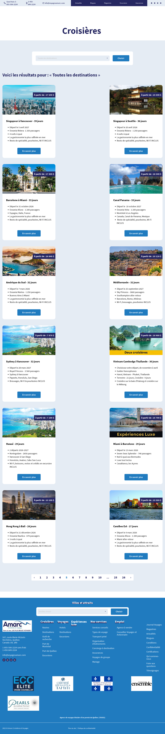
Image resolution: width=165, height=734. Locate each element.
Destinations (48, 632)
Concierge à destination (103, 648)
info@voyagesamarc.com (14, 655)
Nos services (99, 622)
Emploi (119, 622)
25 (115, 577)
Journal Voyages (154, 624)
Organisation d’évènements (98, 642)
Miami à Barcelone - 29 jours (129, 444)
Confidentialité (153, 647)
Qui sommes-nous (152, 657)
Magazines (107, 3)
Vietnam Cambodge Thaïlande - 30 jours (135, 361)
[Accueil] (17, 626)
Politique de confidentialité (86, 728)
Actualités (78, 3)
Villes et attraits (82, 602)
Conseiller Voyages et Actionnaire (127, 633)
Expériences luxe (79, 623)
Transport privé (99, 636)
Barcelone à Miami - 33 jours (22, 200)
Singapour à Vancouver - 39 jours (24, 121)
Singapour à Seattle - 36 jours (130, 121)
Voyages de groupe (101, 657)
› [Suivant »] (130, 577)
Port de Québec (49, 651)
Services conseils (100, 627)
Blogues (93, 3)
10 (100, 577)
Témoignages (152, 670)
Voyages (63, 622)
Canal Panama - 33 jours (126, 200)
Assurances (139, 3)
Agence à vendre (124, 627)
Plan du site (72, 728)
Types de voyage (100, 632)
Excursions (123, 3)
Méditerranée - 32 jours (126, 282)
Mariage (96, 661)
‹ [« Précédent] (34, 577)
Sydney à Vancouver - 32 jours (23, 361)
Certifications (152, 651)
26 (123, 577)
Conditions (151, 642)
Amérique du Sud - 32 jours (21, 282)
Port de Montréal (46, 645)
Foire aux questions (151, 664)
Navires (45, 627)
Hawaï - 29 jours (15, 444)
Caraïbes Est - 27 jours (125, 526)
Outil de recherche (47, 638)
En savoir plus (29, 151)
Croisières (47, 622)
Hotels (62, 627)
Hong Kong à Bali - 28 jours (21, 526)
